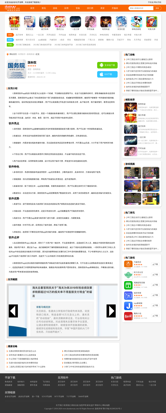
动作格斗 (21, 382)
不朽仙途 (62, 35)
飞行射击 (46, 382)
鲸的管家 (19, 40)
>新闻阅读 (30, 54)
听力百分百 (30, 40)
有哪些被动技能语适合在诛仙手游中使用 (80, 359)
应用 (66, 8)
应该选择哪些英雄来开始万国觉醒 (139, 75)
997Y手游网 (59, 397)
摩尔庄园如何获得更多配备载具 (77, 351)
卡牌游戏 (46, 385)
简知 (129, 40)
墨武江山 (29, 35)
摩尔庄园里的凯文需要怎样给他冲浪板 (141, 63)
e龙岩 (62, 40)
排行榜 (90, 8)
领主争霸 (127, 35)
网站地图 (106, 405)
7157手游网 (71, 397)
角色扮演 (8, 382)
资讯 (44, 8)
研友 (69, 40)
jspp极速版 (42, 40)
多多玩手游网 (10, 397)
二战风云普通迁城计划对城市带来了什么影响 (27, 367)
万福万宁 (120, 40)
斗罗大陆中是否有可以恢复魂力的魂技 (141, 71)
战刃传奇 (19, 35)
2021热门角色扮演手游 (42, 45)
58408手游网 (83, 397)
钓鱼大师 (137, 35)
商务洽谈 (75, 405)
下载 (156, 264)
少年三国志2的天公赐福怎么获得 (139, 59)
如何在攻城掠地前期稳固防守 (138, 87)
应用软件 (63, 377)
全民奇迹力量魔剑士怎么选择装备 (22, 355)
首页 (32, 8)
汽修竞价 (53, 40)
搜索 (157, 8)
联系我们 (67, 405)
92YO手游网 (47, 397)
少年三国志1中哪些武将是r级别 (138, 67)
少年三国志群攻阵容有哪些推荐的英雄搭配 (81, 355)
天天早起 (137, 40)
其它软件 (61, 382)
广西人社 (91, 40)
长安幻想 (82, 35)
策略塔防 (21, 385)
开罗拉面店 (51, 35)
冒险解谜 (8, 385)
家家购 (101, 40)
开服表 (115, 8)
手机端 (150, 2)
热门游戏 (116, 377)
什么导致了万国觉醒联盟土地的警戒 (23, 359)
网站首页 (13, 54)
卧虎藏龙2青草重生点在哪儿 (75, 363)
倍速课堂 (147, 40)
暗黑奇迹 (72, 35)
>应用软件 (21, 54)
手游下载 (10, 377)
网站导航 (157, 2)
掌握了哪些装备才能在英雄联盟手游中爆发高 (144, 91)
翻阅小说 (110, 40)
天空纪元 (93, 35)
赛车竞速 (33, 385)
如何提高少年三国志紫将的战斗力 (139, 79)
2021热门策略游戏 (23, 45)
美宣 (102, 8)
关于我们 (59, 405)
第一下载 (35, 397)
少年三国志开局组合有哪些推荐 (139, 83)
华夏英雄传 (116, 35)
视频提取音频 (79, 40)
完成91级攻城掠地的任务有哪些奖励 (23, 363)
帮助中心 (98, 405)
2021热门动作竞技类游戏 (86, 45)
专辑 (78, 8)
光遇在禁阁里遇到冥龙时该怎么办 (22, 351)
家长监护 (90, 405)
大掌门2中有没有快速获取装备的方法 (79, 367)
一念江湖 (40, 35)
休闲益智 (33, 382)
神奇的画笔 (104, 35)
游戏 (55, 8)
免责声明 (82, 405)
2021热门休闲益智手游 (64, 45)
